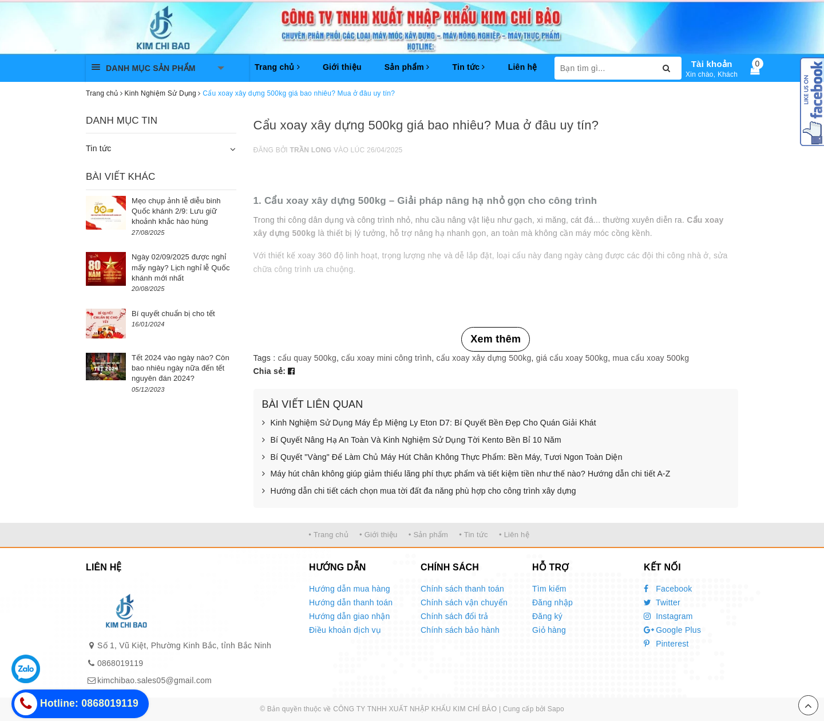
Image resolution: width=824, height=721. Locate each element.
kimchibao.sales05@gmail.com (154, 680)
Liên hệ (522, 67)
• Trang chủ (328, 534)
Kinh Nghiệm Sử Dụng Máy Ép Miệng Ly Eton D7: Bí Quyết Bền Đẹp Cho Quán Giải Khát (429, 423)
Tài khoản (711, 64)
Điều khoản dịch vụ (345, 630)
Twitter (662, 602)
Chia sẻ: (269, 371)
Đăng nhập (552, 602)
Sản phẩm (407, 67)
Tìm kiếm (549, 588)
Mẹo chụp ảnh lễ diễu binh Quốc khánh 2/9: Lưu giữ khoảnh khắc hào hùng (176, 211)
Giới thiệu (342, 67)
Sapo (556, 709)
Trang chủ (277, 67)
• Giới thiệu (378, 534)
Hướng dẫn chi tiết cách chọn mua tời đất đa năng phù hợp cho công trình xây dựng (419, 491)
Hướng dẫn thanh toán (351, 602)
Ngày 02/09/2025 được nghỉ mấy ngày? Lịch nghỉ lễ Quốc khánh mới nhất (181, 267)
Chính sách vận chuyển (464, 602)
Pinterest (666, 643)
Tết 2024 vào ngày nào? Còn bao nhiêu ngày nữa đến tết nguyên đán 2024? (180, 368)
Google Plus (672, 630)
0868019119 (120, 663)
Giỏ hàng (549, 630)
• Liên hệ (514, 534)
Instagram (668, 616)
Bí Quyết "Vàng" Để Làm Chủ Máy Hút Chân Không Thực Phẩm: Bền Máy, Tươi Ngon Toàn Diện (442, 457)
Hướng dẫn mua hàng (349, 588)
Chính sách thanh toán (462, 588)
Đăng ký (547, 616)
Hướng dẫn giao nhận (349, 616)
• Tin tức (473, 534)
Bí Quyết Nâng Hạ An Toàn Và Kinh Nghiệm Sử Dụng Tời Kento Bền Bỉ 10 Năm (411, 440)
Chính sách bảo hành (460, 630)
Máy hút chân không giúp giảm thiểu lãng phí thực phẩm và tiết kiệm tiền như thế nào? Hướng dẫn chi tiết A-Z (466, 474)
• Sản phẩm (428, 534)
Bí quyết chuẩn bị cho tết (173, 313)
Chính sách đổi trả (455, 616)
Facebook (668, 588)
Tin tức (468, 67)
